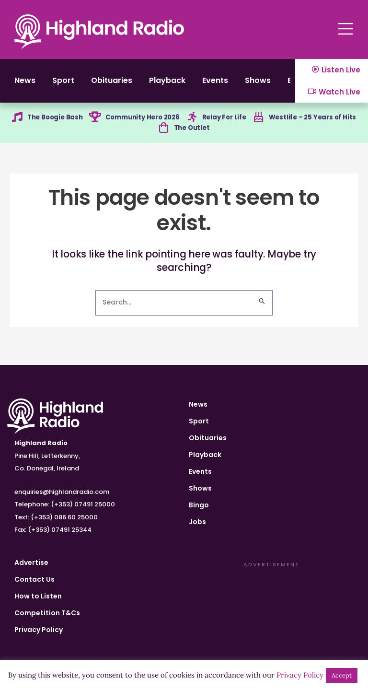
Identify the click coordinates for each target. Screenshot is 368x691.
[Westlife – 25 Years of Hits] (258, 123)
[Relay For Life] (191, 123)
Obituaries (120, 83)
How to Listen (38, 596)
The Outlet (192, 134)
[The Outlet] (162, 135)
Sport (67, 83)
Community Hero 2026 (143, 123)
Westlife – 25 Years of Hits (314, 123)
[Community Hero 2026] (92, 123)
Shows (281, 83)
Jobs (197, 522)
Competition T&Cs (47, 613)
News (25, 83)
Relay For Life (225, 123)
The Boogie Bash (54, 123)
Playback (181, 83)
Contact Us (34, 579)
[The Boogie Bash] (13, 123)
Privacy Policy (38, 629)
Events (234, 83)
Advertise (31, 562)
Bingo (199, 505)
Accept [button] (342, 675)
